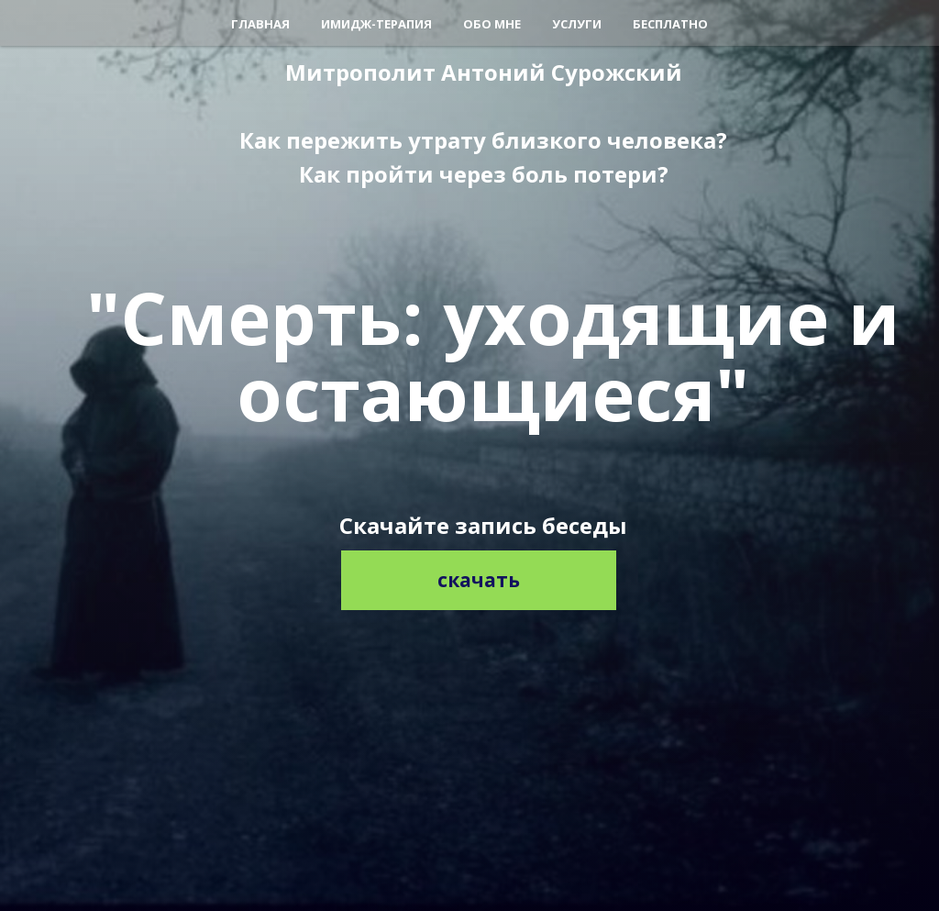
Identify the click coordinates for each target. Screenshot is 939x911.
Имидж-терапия (376, 24)
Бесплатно (670, 24)
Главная (260, 24)
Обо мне (492, 24)
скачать (478, 580)
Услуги (577, 24)
